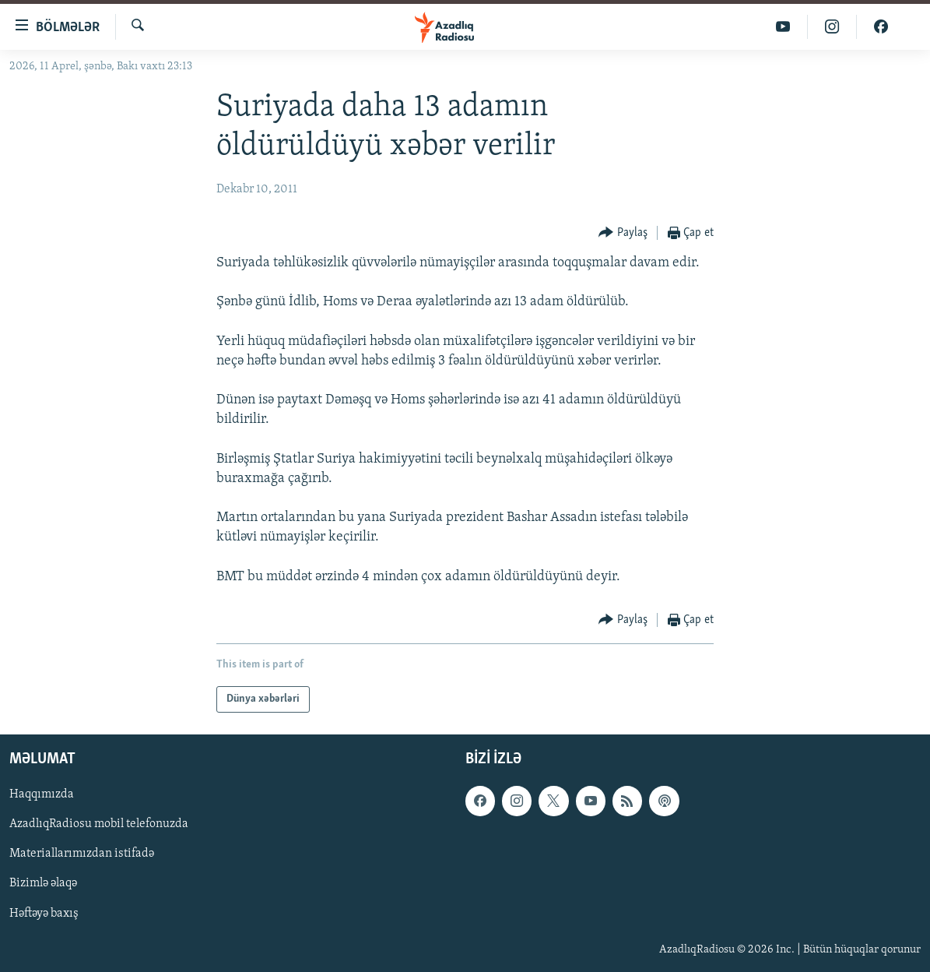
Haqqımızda (41, 794)
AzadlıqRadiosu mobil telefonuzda (98, 824)
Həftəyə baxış (44, 913)
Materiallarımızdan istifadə (81, 854)
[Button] (622, 233)
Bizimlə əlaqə (43, 884)
